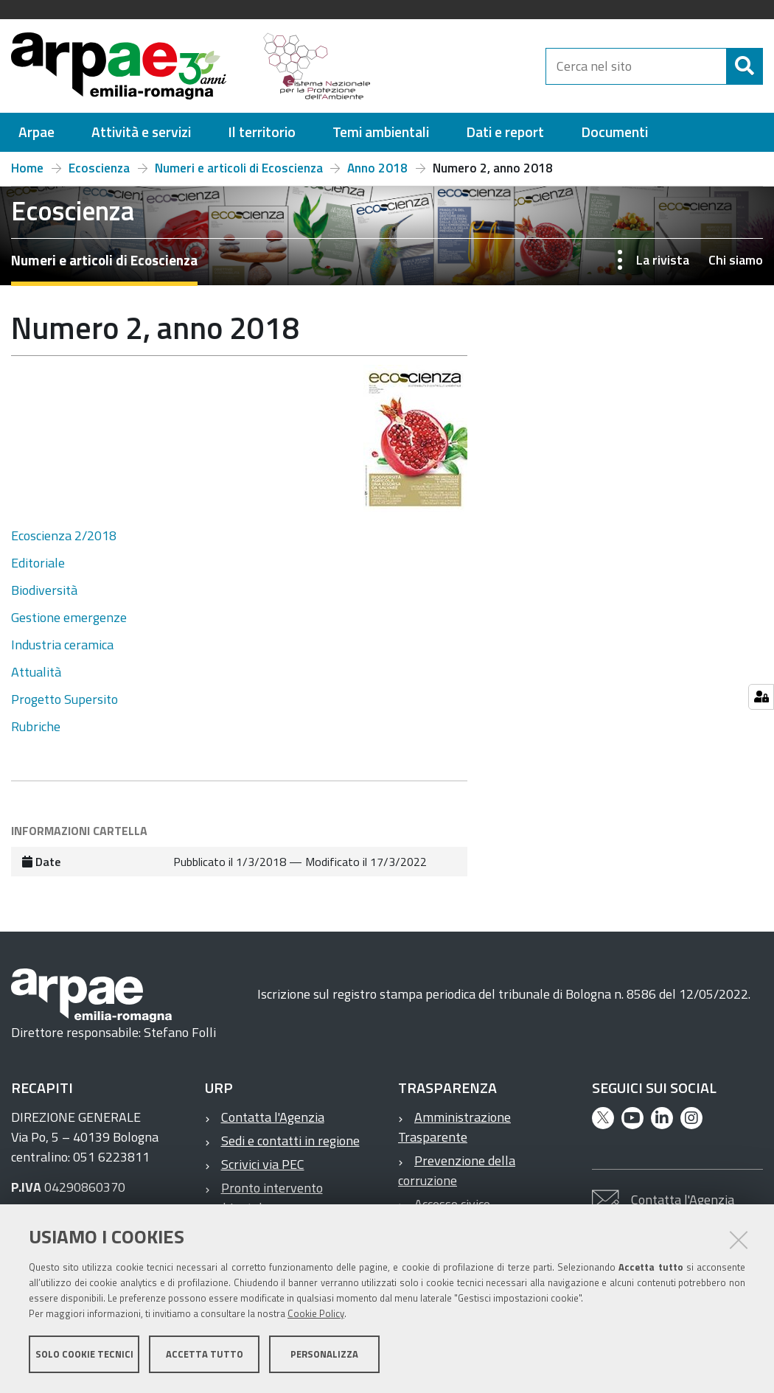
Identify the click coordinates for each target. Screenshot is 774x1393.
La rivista (662, 260)
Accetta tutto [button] (204, 1354)
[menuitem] (36, 132)
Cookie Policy (315, 1314)
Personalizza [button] (324, 1354)
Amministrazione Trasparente (454, 1127)
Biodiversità (44, 590)
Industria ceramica (62, 644)
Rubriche (35, 726)
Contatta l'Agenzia (272, 1117)
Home (27, 168)
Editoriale (38, 563)
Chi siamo (735, 260)
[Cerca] (744, 66)
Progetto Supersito (64, 699)
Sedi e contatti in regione (290, 1141)
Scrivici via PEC (262, 1164)
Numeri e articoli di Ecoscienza (239, 168)
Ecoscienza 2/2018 (63, 535)
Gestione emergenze (69, 617)
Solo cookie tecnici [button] (84, 1354)
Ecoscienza (99, 168)
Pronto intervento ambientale (264, 1198)
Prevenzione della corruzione (456, 1170)
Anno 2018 (377, 168)
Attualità (36, 672)
